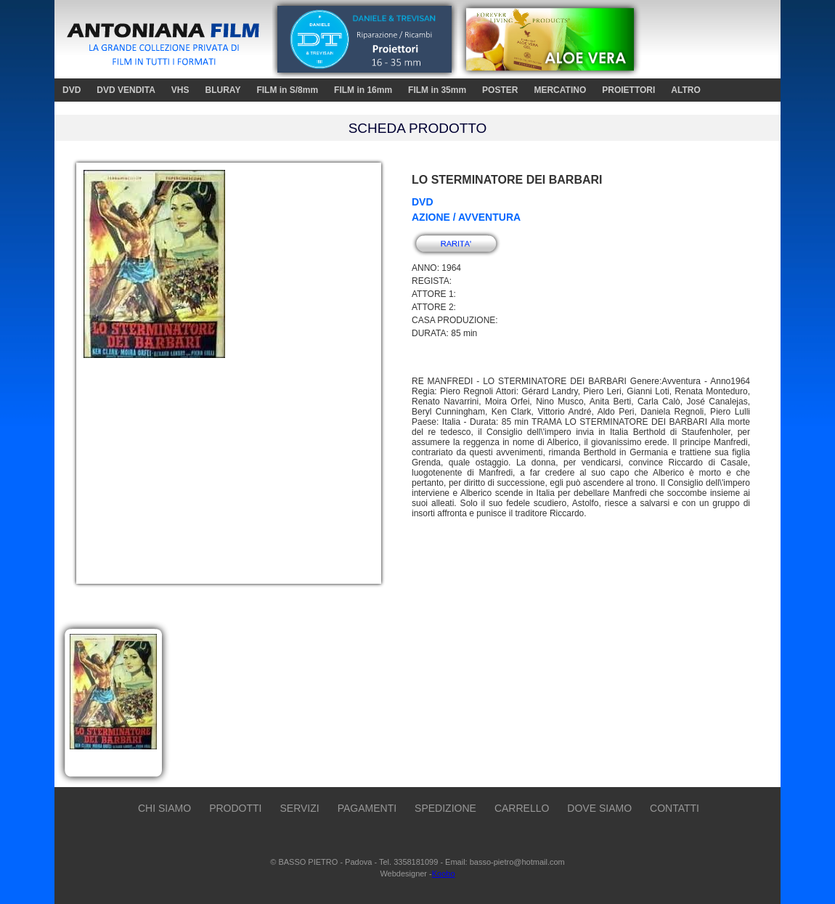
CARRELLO (521, 808)
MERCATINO (560, 90)
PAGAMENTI (367, 808)
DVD (71, 90)
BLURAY (222, 90)
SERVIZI (299, 808)
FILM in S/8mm (287, 90)
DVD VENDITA (126, 90)
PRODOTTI (235, 808)
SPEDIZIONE (445, 808)
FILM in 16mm (363, 90)
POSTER (500, 90)
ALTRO (685, 90)
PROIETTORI (628, 90)
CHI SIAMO (164, 808)
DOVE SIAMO (599, 808)
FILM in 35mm (437, 90)
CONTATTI (674, 808)
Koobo (443, 873)
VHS (180, 90)
